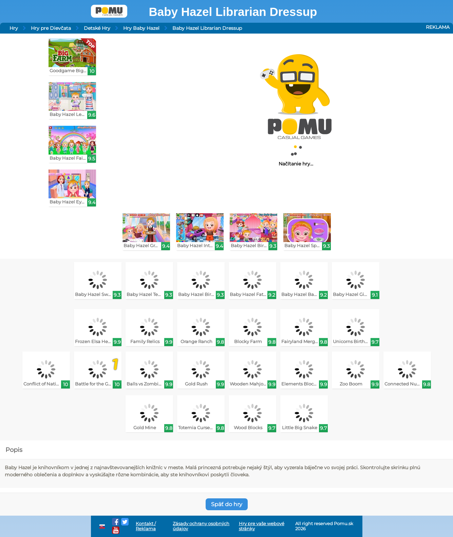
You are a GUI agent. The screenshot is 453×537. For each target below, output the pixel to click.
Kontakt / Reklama (146, 526)
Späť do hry (226, 504)
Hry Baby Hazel (141, 28)
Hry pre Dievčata (51, 28)
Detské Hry (97, 28)
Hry (14, 28)
